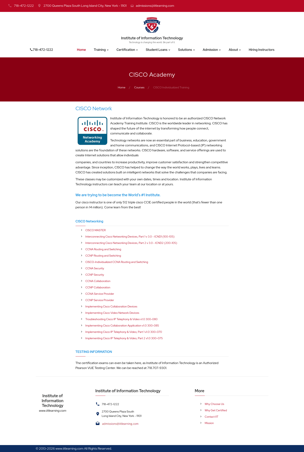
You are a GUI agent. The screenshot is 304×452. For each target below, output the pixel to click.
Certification (126, 50)
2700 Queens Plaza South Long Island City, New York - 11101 (84, 6)
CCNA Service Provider (99, 294)
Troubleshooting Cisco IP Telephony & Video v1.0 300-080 (121, 319)
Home (81, 50)
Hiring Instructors (261, 50)
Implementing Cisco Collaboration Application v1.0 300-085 (122, 325)
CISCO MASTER (95, 230)
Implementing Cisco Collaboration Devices (111, 306)
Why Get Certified (216, 410)
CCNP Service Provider (99, 300)
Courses (139, 87)
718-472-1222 (24, 6)
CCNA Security (94, 268)
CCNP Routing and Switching (103, 255)
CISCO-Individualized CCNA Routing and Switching (116, 262)
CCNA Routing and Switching (103, 249)
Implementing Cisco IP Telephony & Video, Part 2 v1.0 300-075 (124, 338)
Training (100, 50)
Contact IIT (212, 416)
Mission (209, 423)
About (233, 50)
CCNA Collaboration (98, 281)
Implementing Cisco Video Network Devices (112, 313)
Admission (210, 50)
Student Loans (156, 50)
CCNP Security (94, 274)
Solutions (185, 50)
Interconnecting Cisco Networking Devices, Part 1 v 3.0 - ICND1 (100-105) (130, 236)
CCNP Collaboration (97, 287)
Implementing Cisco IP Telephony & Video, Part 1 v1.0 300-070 (123, 332)
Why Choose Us (214, 404)
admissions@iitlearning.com (155, 6)
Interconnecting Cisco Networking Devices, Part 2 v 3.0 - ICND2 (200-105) (131, 243)
